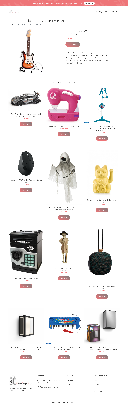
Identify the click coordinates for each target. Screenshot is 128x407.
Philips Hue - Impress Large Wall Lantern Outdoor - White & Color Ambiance (26, 349)
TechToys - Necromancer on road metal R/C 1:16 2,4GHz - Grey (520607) (26, 116)
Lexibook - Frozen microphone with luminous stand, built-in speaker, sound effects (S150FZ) (102, 129)
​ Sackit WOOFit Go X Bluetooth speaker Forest (102, 289)
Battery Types (102, 12)
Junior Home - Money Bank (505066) (26, 279)
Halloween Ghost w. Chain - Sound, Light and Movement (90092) (64, 210)
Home (10, 25)
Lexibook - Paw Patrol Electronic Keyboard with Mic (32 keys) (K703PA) (64, 349)
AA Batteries (89, 32)
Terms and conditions (101, 389)
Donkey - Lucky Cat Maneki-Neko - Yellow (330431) (102, 202)
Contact (97, 385)
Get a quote (89, 3)
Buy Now (73, 45)
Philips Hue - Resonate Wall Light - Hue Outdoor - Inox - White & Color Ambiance (102, 349)
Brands (115, 12)
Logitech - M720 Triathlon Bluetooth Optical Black (26, 182)
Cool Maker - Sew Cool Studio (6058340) (64, 127)
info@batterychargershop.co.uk (48, 388)
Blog (95, 381)
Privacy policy (99, 392)
